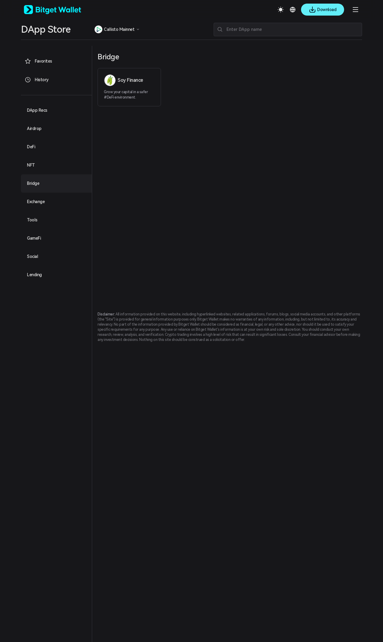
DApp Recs (37, 110)
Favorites (38, 61)
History (37, 79)
